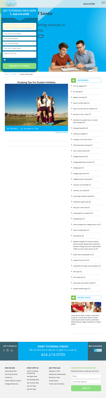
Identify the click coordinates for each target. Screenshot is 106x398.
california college (79, 134)
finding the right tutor (80, 202)
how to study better (80, 230)
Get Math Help (32, 376)
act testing (76, 92)
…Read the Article (61, 132)
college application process (82, 162)
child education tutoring (81, 145)
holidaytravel (77, 219)
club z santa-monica (80, 151)
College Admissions (11, 384)
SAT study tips (78, 277)
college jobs (77, 168)
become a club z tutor (80, 114)
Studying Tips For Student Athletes (36, 82)
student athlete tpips (80, 289)
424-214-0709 (89, 4)
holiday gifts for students (82, 213)
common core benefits (81, 185)
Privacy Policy (16, 28)
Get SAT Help (31, 389)
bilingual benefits (79, 128)
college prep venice (80, 173)
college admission (79, 156)
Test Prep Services (11, 374)
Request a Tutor (54, 371)
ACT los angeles (78, 86)
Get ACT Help (31, 386)
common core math (80, 190)
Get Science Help (33, 383)
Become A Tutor (54, 377)
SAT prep (76, 272)
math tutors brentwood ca (82, 255)
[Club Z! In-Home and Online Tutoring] (10, 4)
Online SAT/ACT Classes (13, 381)
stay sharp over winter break (83, 283)
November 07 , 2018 (29, 129)
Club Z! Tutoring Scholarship (32, 372)
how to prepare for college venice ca (85, 224)
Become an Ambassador (57, 374)
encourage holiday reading (82, 196)
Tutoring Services (11, 371)
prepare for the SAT (80, 260)
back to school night (80, 103)
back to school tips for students (84, 109)
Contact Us (8, 377)
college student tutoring (81, 179)
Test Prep (38, 36)
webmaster (12, 129)
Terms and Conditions (27, 28)
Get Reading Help (33, 380)
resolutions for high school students (85, 266)
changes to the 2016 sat (81, 139)
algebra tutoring (78, 97)
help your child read (80, 207)
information (77, 236)
